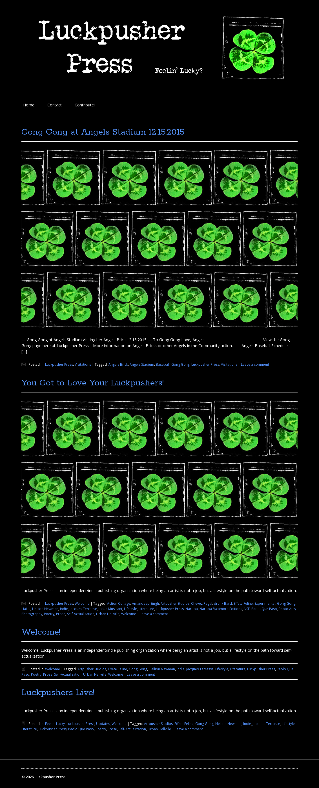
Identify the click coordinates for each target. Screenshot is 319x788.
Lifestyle (130, 608)
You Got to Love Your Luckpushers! (92, 383)
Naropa (191, 608)
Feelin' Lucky (55, 723)
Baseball (163, 364)
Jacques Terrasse (83, 608)
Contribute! (85, 105)
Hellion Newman (45, 608)
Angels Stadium (142, 364)
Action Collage (118, 603)
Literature (146, 608)
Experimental (264, 603)
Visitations (83, 364)
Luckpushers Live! (57, 692)
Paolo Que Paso (264, 608)
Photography (31, 613)
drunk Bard (223, 603)
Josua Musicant (110, 608)
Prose (60, 613)
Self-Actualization (80, 613)
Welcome (82, 603)
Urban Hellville (107, 613)
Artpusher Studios (175, 603)
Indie (64, 608)
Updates (103, 723)
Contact (54, 105)
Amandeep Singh (145, 603)
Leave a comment (255, 364)
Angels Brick (118, 364)
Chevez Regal (201, 603)
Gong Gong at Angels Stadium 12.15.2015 (103, 132)
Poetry (49, 613)
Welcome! (40, 632)
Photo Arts (287, 608)
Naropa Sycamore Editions (221, 608)
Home (28, 105)
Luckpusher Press (59, 364)
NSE (247, 608)
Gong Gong (180, 364)
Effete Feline (243, 603)
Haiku (25, 608)
